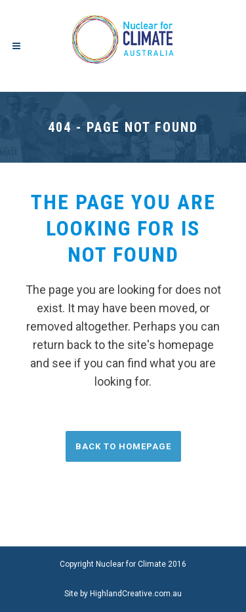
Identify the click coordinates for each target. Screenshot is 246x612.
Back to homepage (123, 446)
